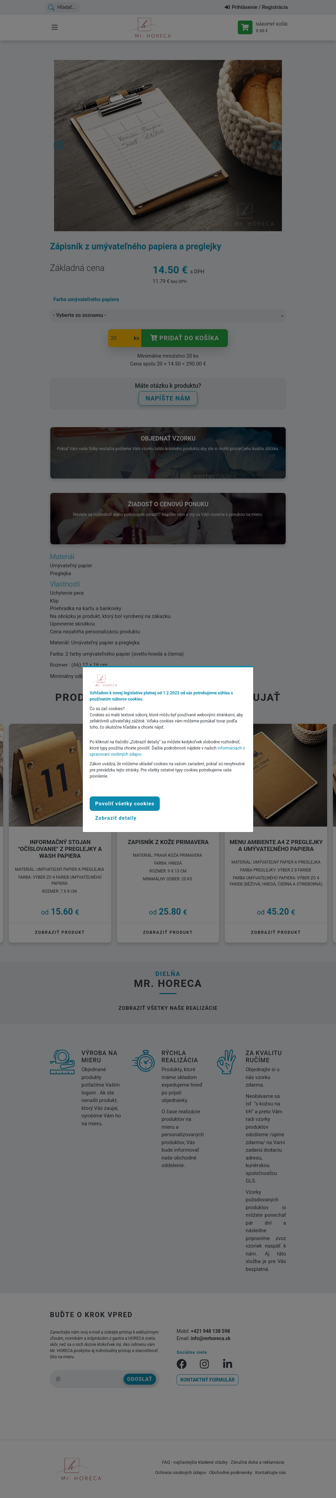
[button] (116, 818)
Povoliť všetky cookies (124, 804)
